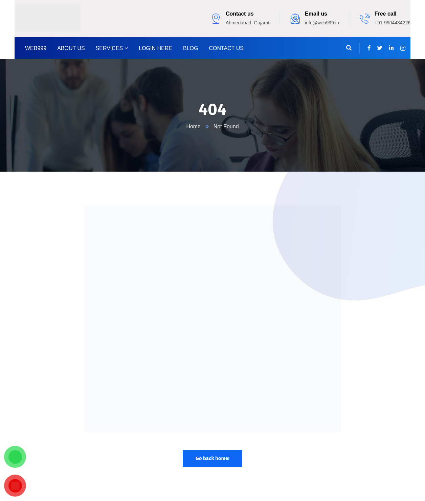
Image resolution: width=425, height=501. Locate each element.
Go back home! (212, 458)
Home (193, 126)
